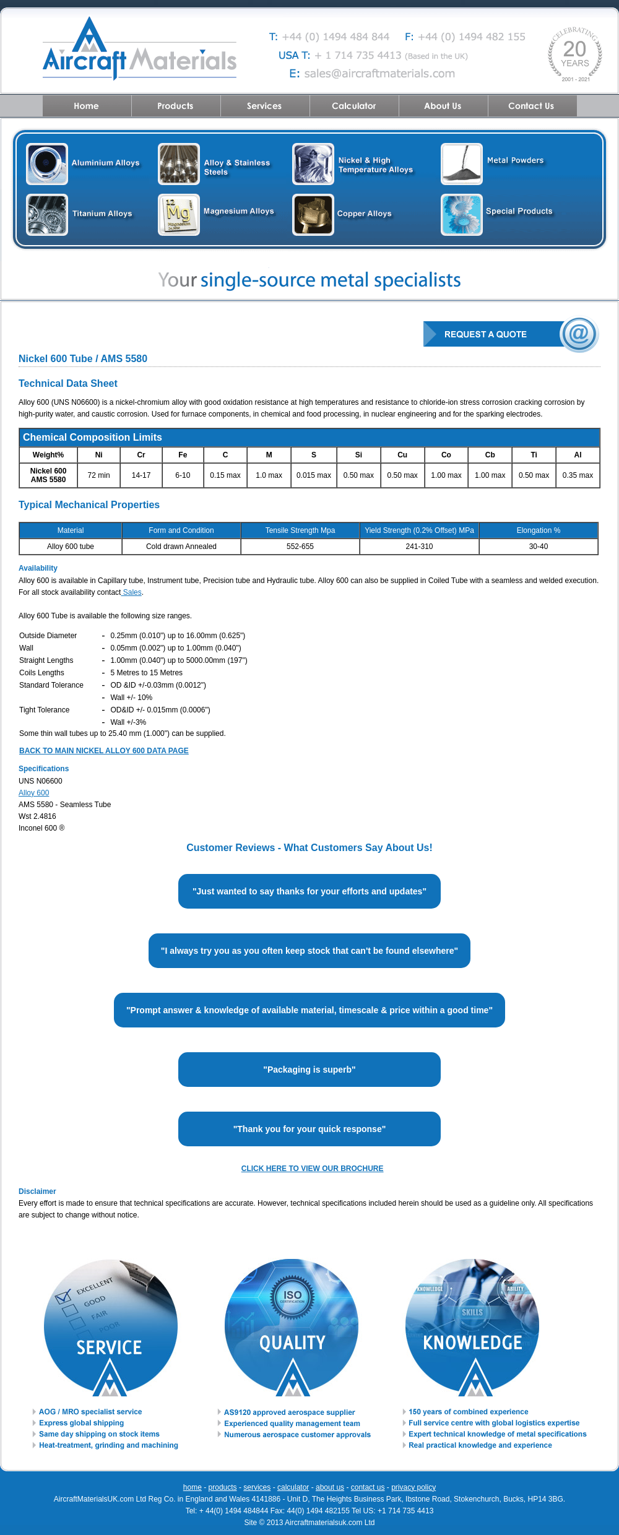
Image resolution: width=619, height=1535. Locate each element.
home (192, 1487)
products (223, 1487)
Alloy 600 (34, 793)
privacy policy (413, 1487)
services (257, 1487)
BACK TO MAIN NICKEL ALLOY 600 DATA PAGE (104, 750)
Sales (131, 592)
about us (330, 1487)
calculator (293, 1487)
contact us (368, 1487)
